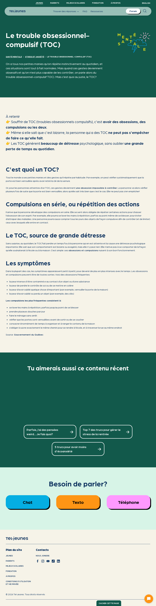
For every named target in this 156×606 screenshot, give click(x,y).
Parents (54, 3)
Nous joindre (42, 555)
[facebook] (37, 561)
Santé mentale (14, 57)
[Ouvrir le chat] (148, 598)
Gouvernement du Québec (28, 334)
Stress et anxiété (34, 57)
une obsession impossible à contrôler (96, 187)
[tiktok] (53, 561)
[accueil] (20, 539)
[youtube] (48, 561)
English (146, 3)
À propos (115, 3)
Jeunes (39, 3)
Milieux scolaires (75, 3)
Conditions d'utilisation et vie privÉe (18, 582)
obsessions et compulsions (83, 250)
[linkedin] (58, 561)
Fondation (98, 3)
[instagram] (43, 561)
